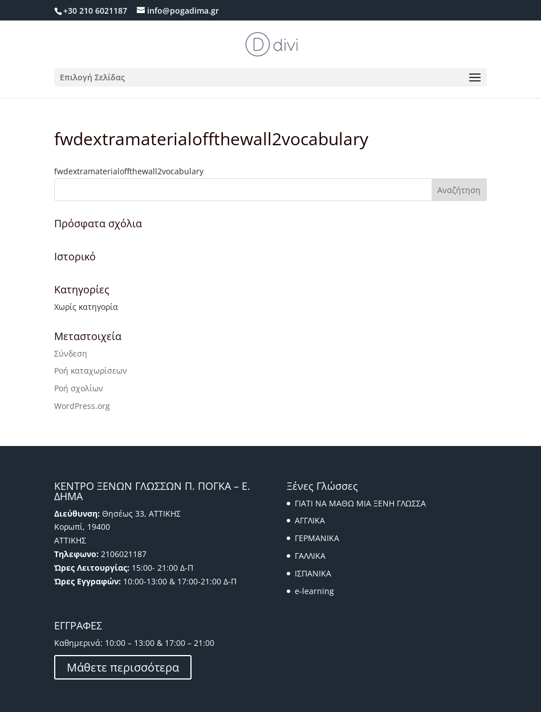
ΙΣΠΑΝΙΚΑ (313, 573)
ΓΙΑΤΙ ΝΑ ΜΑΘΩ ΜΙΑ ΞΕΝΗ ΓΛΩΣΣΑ (360, 503)
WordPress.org (82, 405)
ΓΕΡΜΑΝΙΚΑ (317, 538)
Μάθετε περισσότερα (123, 667)
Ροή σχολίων (78, 388)
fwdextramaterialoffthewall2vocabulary (129, 171)
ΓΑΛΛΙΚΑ (310, 555)
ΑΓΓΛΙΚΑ (310, 520)
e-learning (314, 591)
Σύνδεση (70, 353)
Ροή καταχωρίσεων (90, 370)
